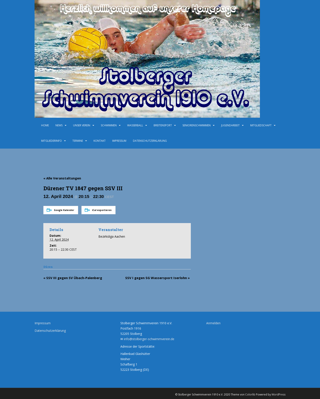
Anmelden (213, 323)
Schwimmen (109, 125)
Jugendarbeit (230, 125)
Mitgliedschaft (261, 125)
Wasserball (135, 125)
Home (45, 125)
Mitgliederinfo (51, 141)
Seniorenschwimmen (196, 125)
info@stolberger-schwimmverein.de (149, 339)
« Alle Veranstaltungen (62, 178)
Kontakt (100, 141)
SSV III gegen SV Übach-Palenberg (72, 278)
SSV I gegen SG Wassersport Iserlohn (157, 278)
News (59, 125)
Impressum (119, 141)
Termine (77, 141)
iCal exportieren (98, 210)
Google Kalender (60, 210)
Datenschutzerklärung (150, 141)
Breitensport (163, 125)
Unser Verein (81, 125)
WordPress (278, 394)
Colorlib (250, 394)
